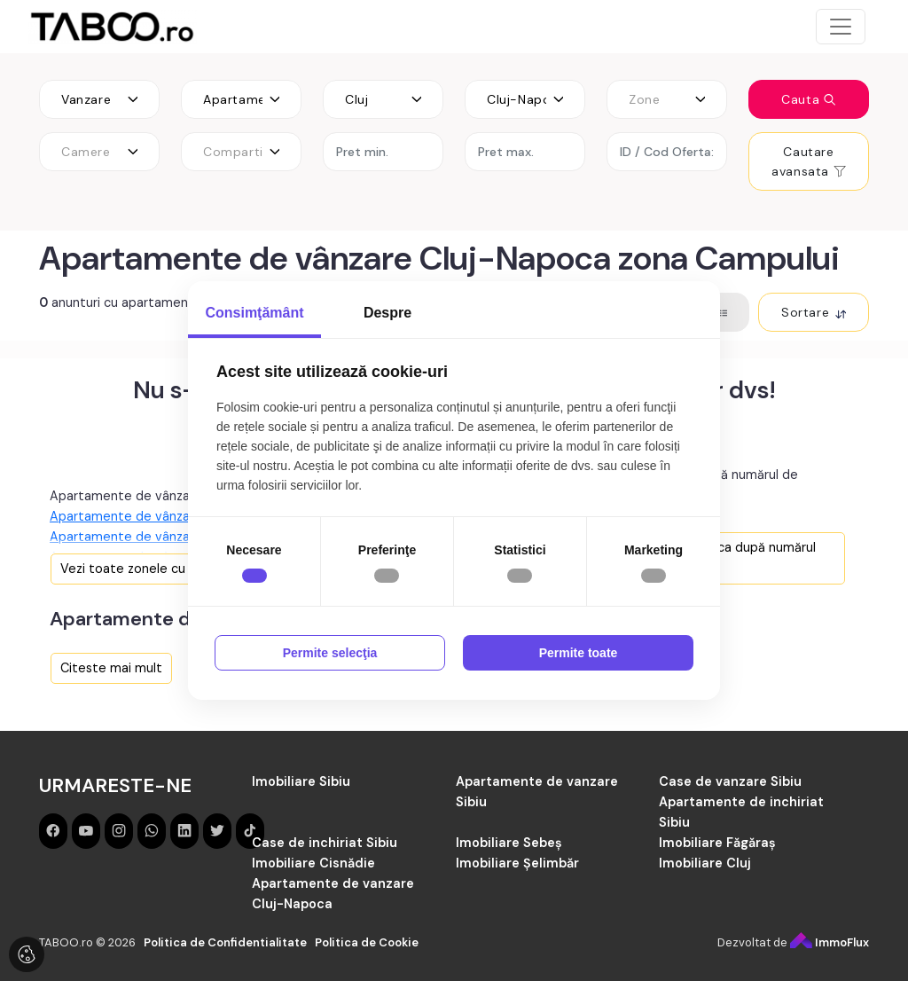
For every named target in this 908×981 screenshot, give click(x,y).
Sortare (813, 312)
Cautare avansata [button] (808, 161)
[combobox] (99, 99)
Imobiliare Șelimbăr (517, 863)
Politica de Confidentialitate (225, 942)
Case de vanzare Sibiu (730, 781)
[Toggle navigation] (840, 26)
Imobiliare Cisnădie (313, 863)
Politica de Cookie (367, 942)
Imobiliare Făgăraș (717, 843)
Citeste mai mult (111, 668)
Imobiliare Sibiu (301, 781)
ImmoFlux (829, 942)
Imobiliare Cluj (705, 863)
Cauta (808, 99)
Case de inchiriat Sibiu (324, 843)
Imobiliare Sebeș (509, 843)
